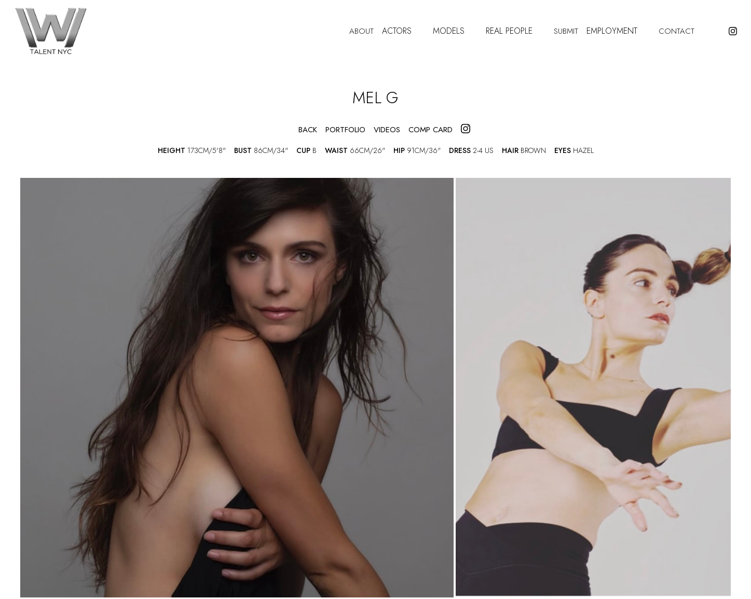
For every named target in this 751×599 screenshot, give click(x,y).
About (361, 31)
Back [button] (299, 130)
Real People (515, 31)
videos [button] (387, 130)
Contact (676, 31)
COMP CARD (430, 130)
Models (455, 31)
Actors (403, 31)
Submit (566, 31)
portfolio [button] (345, 130)
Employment (618, 31)
